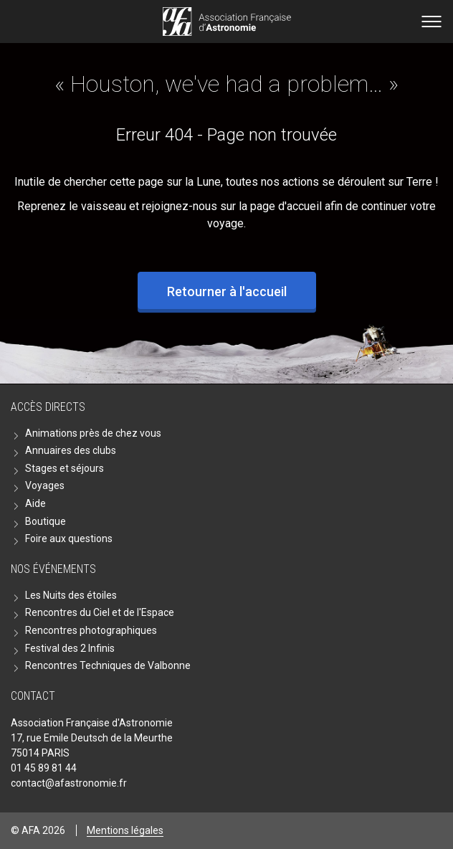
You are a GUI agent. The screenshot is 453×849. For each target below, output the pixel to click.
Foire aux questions (69, 538)
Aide (35, 503)
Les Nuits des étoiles (71, 595)
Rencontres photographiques (91, 630)
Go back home (227, 21)
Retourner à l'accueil (227, 291)
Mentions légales (125, 830)
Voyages (45, 485)
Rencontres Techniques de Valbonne (108, 665)
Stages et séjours (64, 468)
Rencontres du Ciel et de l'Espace (99, 612)
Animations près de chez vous (93, 433)
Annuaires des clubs (70, 450)
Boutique (45, 521)
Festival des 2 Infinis (70, 648)
